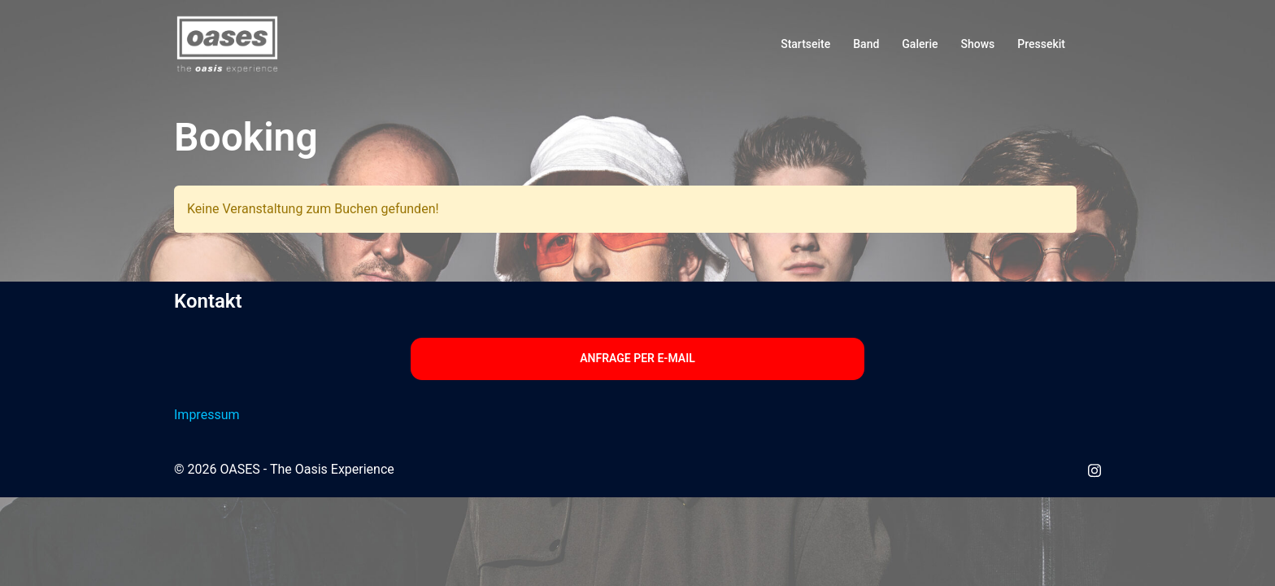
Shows (978, 43)
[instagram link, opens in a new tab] (1094, 469)
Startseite (805, 43)
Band (866, 43)
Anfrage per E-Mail (637, 358)
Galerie (920, 43)
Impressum (207, 414)
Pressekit (1041, 43)
